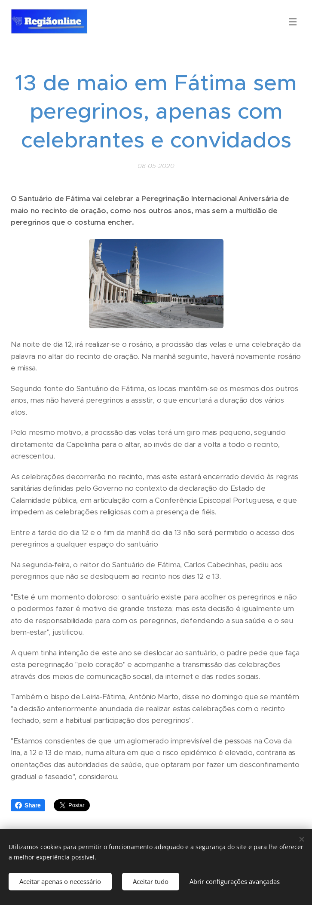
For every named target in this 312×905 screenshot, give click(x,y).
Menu (293, 21)
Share (28, 805)
